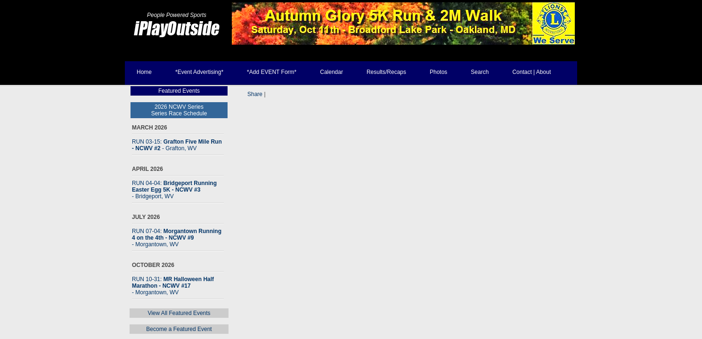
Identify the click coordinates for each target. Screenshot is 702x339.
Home (144, 72)
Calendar (331, 72)
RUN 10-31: (173, 286)
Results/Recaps (386, 72)
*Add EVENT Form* (271, 72)
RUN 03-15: (177, 145)
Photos (438, 72)
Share (254, 94)
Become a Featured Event (179, 329)
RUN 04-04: (174, 190)
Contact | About (531, 72)
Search (480, 72)
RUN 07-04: (176, 238)
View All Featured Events (178, 313)
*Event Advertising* (199, 72)
